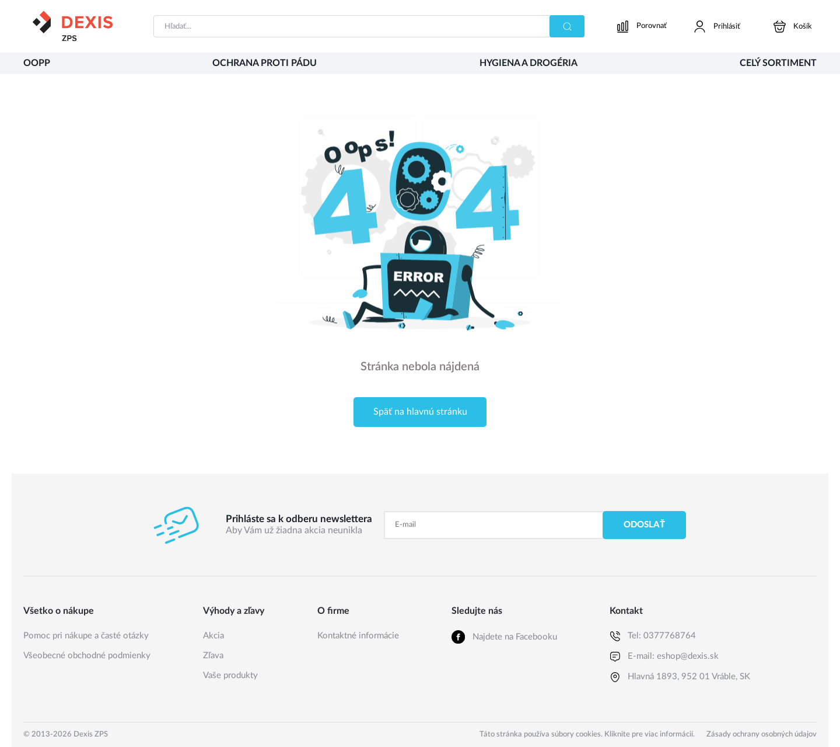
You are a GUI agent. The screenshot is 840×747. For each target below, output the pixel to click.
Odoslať (644, 524)
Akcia (213, 635)
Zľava (213, 655)
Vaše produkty (230, 675)
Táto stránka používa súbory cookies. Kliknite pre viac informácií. (587, 734)
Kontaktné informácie (358, 635)
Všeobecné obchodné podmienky (86, 655)
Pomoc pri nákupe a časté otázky (86, 635)
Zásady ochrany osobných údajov (761, 734)
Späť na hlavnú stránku (420, 411)
